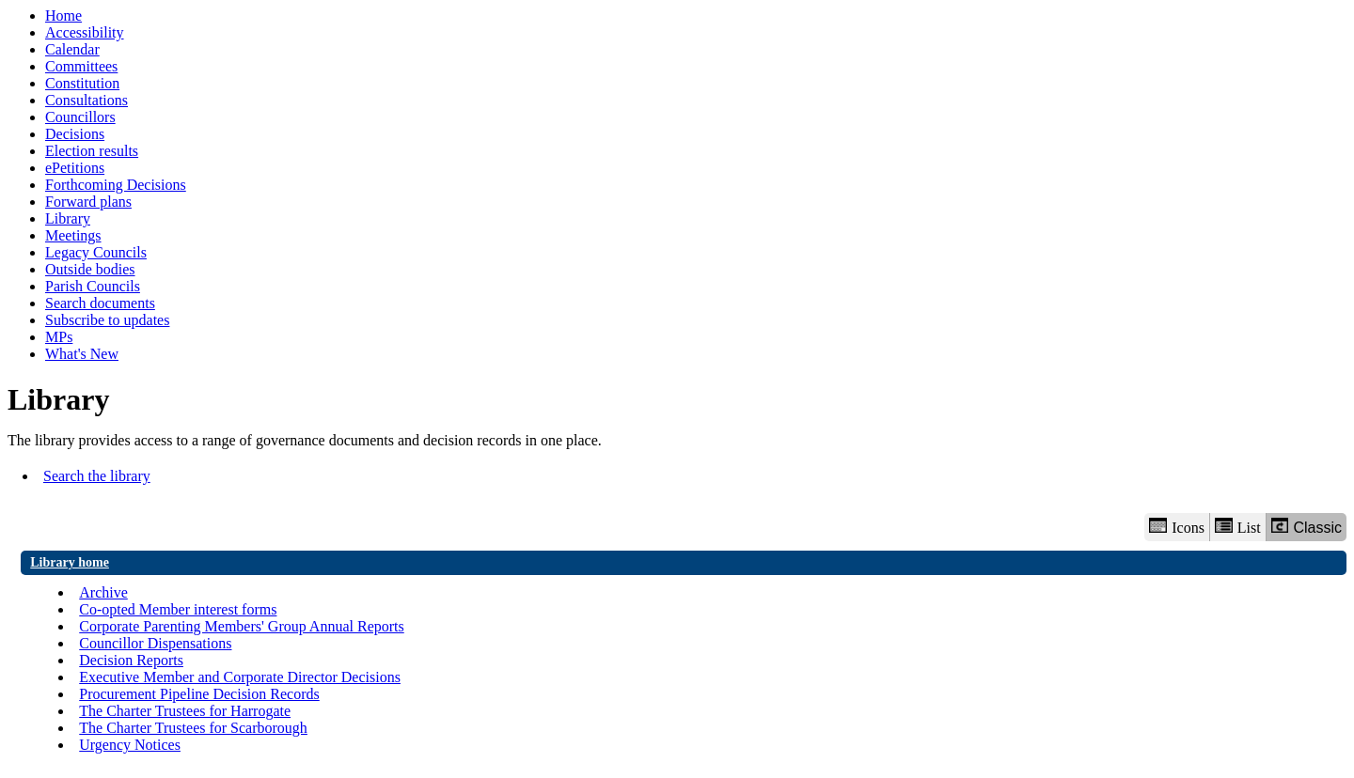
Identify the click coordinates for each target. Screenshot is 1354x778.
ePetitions (74, 168)
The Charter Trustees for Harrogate (185, 711)
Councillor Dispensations (155, 643)
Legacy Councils (96, 252)
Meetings (73, 235)
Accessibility (84, 32)
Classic (1306, 527)
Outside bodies (90, 269)
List (1238, 527)
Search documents (100, 303)
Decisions (74, 134)
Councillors (80, 117)
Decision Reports (131, 660)
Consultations (86, 100)
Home (63, 15)
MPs (58, 337)
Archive (103, 592)
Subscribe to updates (107, 320)
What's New (81, 354)
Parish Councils (92, 286)
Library (67, 218)
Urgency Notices (130, 745)
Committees (81, 66)
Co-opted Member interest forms (177, 609)
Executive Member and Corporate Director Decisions (240, 677)
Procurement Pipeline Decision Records (199, 694)
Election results (91, 151)
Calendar (72, 49)
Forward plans (88, 202)
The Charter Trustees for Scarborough (193, 728)
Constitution (82, 83)
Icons (1176, 527)
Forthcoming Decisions (115, 185)
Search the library (96, 476)
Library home (69, 562)
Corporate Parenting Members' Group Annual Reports (241, 626)
